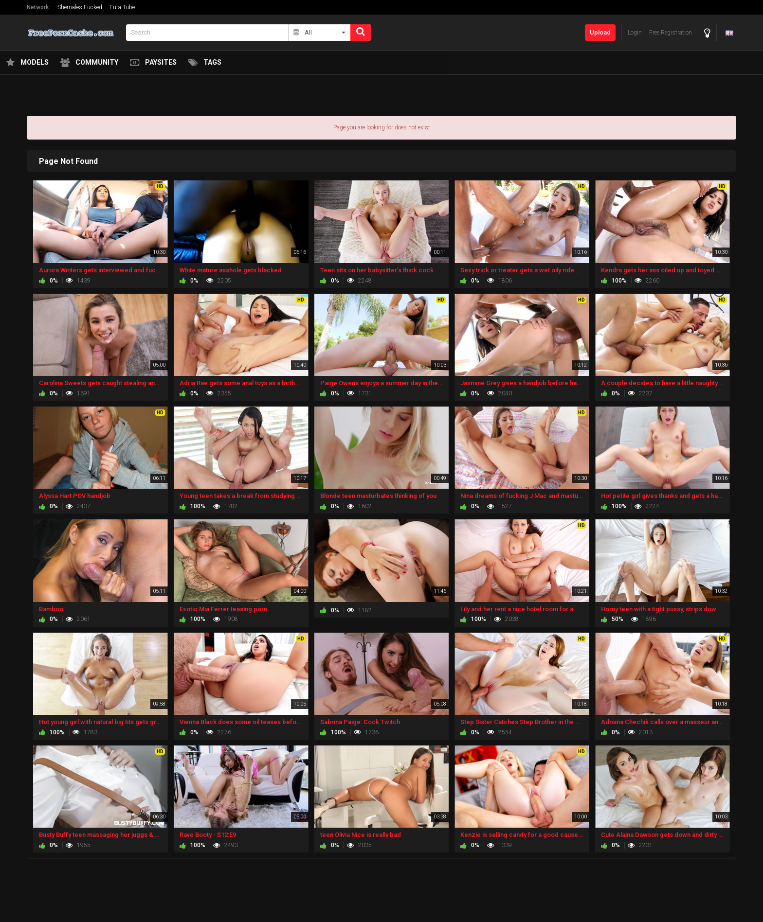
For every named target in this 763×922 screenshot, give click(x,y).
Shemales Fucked (79, 7)
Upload (600, 32)
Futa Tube (122, 7)
